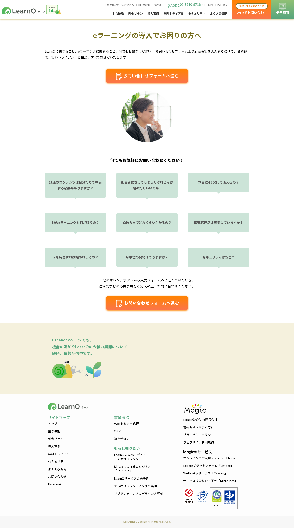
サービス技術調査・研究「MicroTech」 (210, 481)
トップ (52, 424)
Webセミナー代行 (126, 424)
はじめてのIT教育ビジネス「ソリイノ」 (132, 469)
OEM (117, 431)
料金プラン (135, 13)
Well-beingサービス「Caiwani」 (205, 473)
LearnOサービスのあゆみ (131, 478)
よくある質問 (218, 13)
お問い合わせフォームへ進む (147, 76)
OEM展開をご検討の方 (151, 4)
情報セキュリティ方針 (198, 427)
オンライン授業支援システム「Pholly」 (210, 458)
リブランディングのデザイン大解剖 (138, 493)
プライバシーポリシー (198, 435)
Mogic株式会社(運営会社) (200, 419)
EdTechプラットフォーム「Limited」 (208, 465)
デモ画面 (282, 9)
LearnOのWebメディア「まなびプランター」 (130, 457)
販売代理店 (121, 439)
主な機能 (118, 13)
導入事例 (153, 13)
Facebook (54, 484)
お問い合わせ (57, 476)
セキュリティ (196, 13)
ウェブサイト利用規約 (198, 442)
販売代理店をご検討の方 (120, 4)
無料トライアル (174, 13)
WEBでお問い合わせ (252, 9)
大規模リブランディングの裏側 (135, 486)
